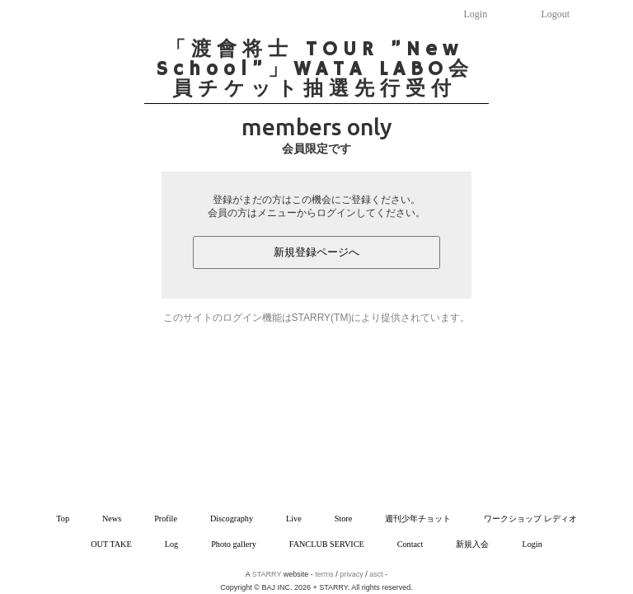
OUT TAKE (111, 544)
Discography (231, 518)
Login (476, 14)
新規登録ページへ (316, 252)
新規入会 (472, 544)
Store (344, 518)
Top (62, 518)
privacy (351, 574)
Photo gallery (233, 544)
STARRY (267, 574)
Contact (410, 544)
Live (294, 518)
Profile (165, 518)
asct (376, 574)
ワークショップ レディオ (530, 518)
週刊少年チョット (418, 518)
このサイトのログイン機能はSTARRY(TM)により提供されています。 (317, 317)
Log (171, 544)
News (111, 518)
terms (324, 574)
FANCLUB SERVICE (326, 544)
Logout (556, 14)
